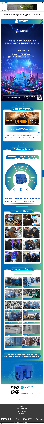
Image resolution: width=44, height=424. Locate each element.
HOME (2, 10)
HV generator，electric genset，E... (17, 399)
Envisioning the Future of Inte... (6, 399)
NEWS (5, 10)
